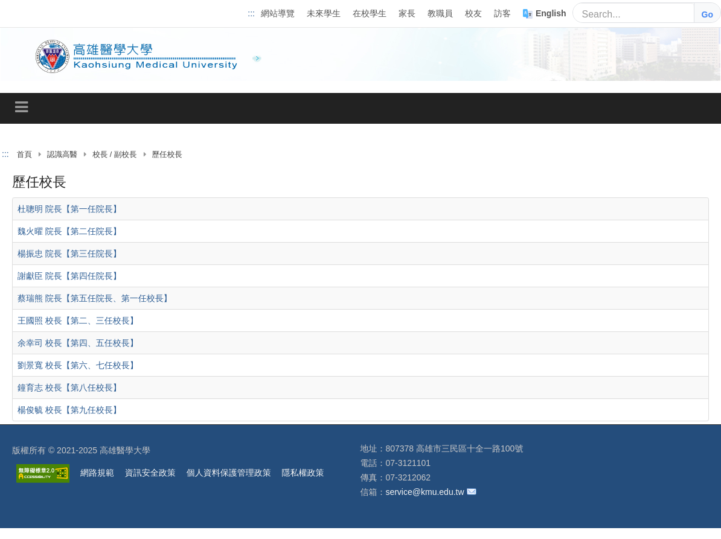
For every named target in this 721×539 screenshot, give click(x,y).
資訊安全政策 (150, 472)
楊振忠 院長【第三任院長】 (69, 253)
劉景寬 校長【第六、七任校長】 (78, 364)
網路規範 (97, 472)
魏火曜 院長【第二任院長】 (69, 230)
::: (251, 13)
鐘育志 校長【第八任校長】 (69, 387)
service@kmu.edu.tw (424, 492)
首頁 (24, 154)
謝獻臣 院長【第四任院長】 (69, 275)
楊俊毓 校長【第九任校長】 (69, 409)
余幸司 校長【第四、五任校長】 (78, 342)
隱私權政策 (303, 472)
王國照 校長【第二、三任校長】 (78, 320)
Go (707, 14)
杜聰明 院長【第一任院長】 (69, 208)
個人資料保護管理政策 (229, 472)
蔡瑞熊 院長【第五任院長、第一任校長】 (94, 297)
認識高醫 (62, 154)
